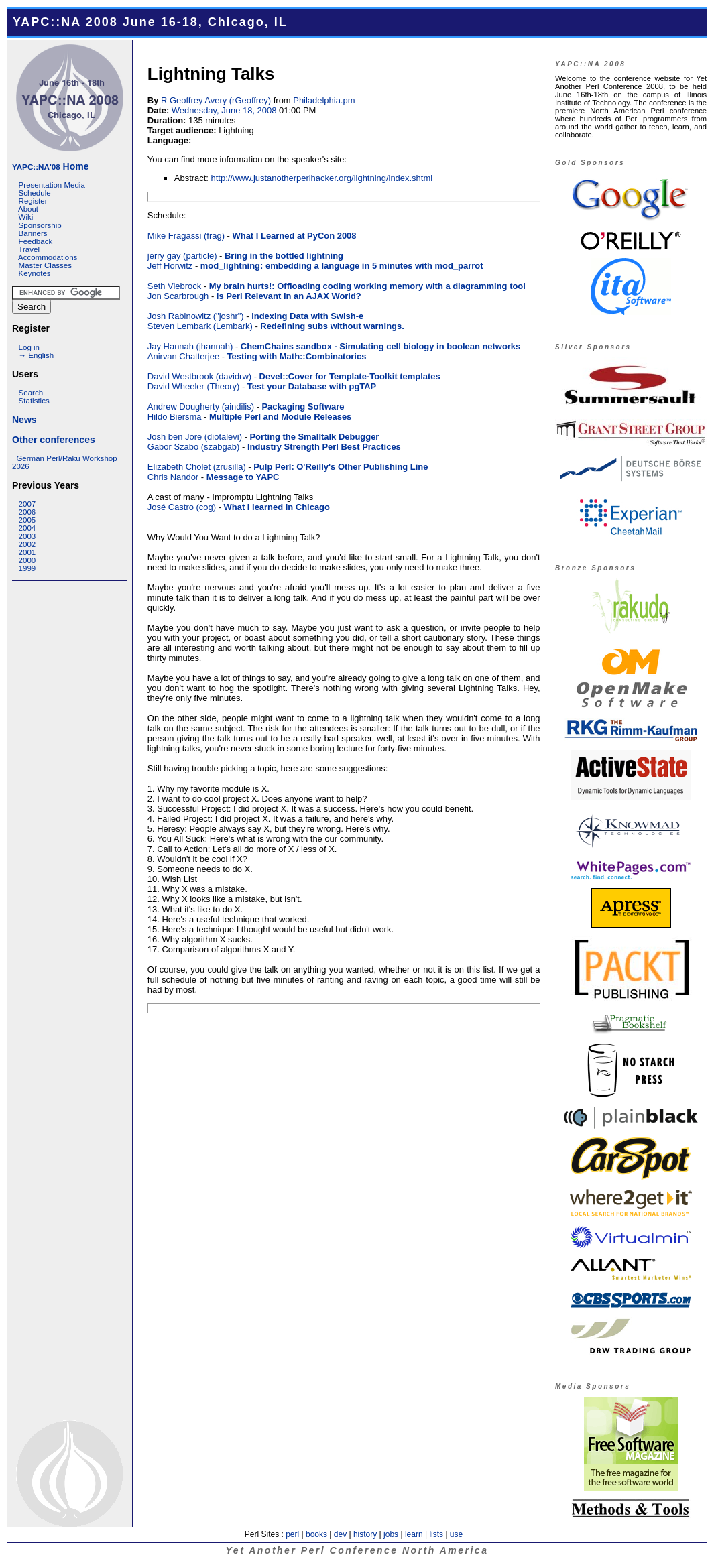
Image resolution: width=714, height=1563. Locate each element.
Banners (33, 233)
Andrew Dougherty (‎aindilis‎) (200, 406)
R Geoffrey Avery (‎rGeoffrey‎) (216, 100)
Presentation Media (52, 185)
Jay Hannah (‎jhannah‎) (190, 346)
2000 (27, 560)
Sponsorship (40, 225)
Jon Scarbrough (178, 296)
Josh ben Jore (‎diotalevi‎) (194, 437)
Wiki (26, 217)
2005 (27, 520)
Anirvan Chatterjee (183, 356)
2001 (27, 552)
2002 (27, 544)
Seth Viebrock (174, 286)
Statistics (34, 401)
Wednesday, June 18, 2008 (224, 110)
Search (31, 393)
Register (33, 201)
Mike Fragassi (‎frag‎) (186, 236)
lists (436, 1534)
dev (340, 1534)
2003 (27, 536)
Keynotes (35, 273)
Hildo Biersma (174, 417)
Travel (29, 249)
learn (414, 1534)
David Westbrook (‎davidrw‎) (199, 376)
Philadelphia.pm (324, 100)
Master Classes (45, 265)
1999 (27, 568)
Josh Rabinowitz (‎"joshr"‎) (195, 316)
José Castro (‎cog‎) (181, 507)
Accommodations (47, 257)
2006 (27, 512)
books (316, 1534)
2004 (27, 528)
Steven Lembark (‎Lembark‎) (200, 326)
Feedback (36, 241)
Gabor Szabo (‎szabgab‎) (193, 447)
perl (292, 1534)
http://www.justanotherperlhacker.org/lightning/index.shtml (321, 178)
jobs (390, 1534)
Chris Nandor (172, 477)
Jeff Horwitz (169, 266)
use (456, 1534)
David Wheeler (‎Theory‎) (193, 386)
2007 (27, 504)
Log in (29, 347)
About (28, 209)
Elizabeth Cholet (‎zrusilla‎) (196, 467)
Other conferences (53, 439)
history (365, 1534)
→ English (36, 355)
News (24, 419)
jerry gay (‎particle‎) (182, 256)
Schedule (35, 193)
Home (50, 166)
